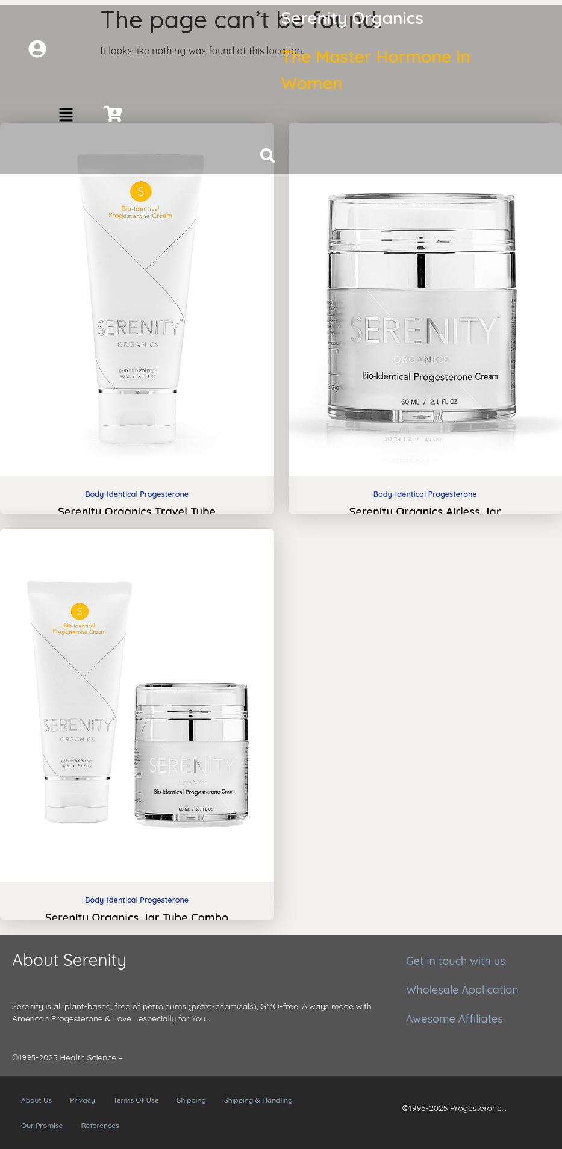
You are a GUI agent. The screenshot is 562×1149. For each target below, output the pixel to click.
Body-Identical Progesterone (137, 494)
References (100, 1125)
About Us (36, 1099)
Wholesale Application (462, 990)
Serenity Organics (352, 17)
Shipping (191, 1099)
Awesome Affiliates (454, 1019)
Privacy (82, 1099)
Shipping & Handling (258, 1099)
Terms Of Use (136, 1099)
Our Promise (42, 1125)
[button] (66, 115)
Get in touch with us (455, 961)
